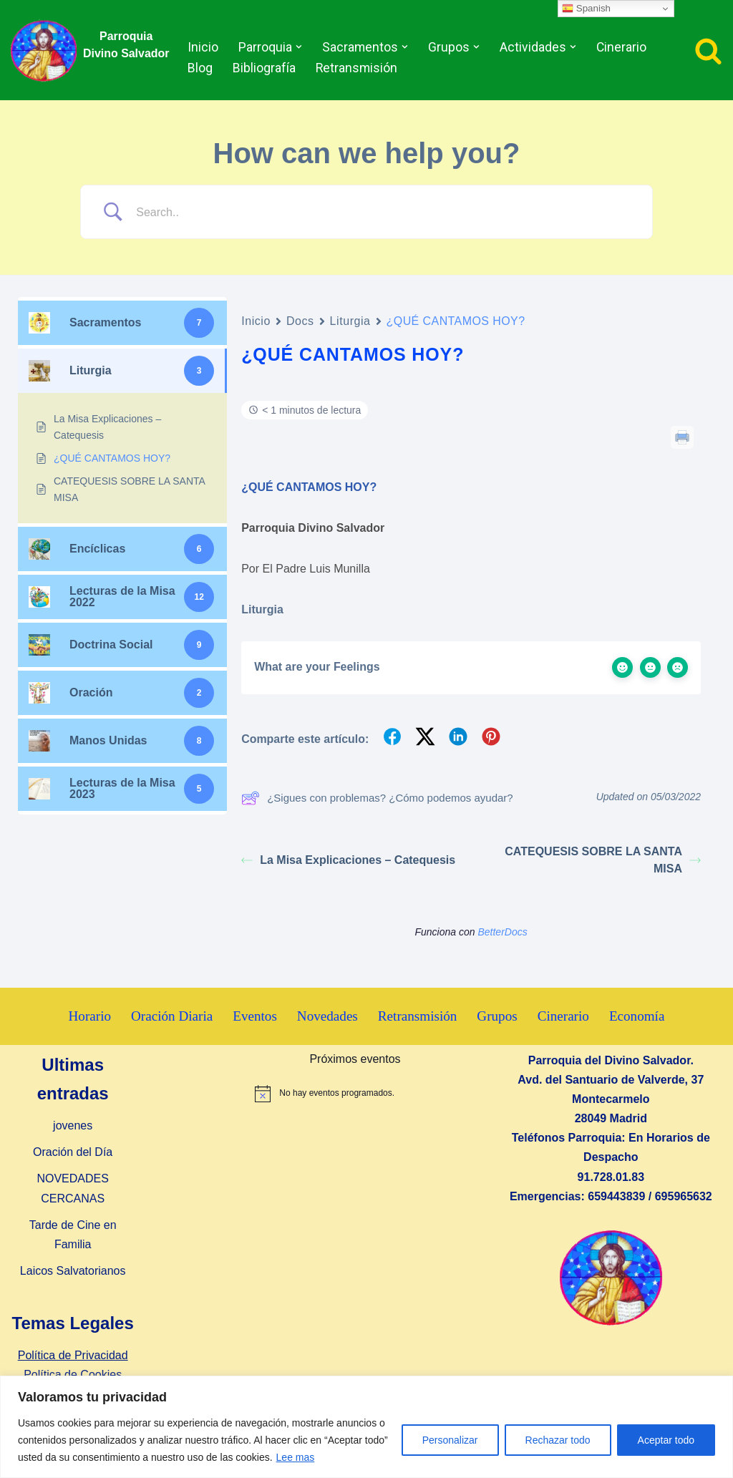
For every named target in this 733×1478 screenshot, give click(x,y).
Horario (89, 1016)
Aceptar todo (666, 1440)
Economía (638, 1016)
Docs (300, 321)
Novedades (327, 1016)
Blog (200, 68)
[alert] (355, 1093)
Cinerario (619, 47)
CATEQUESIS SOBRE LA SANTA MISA (603, 860)
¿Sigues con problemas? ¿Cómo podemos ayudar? (377, 798)
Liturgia (350, 321)
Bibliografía (264, 68)
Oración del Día (72, 1153)
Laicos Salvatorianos (73, 1271)
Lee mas (295, 1457)
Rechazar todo (558, 1440)
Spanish (586, 8)
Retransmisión (356, 68)
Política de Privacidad (73, 1356)
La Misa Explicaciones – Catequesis (348, 860)
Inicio (203, 47)
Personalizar (450, 1440)
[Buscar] (708, 50)
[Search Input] (384, 212)
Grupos (497, 1016)
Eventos (255, 1016)
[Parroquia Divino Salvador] (47, 50)
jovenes (72, 1126)
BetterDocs (502, 932)
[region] (366, 1427)
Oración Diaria (171, 1016)
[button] (299, 47)
